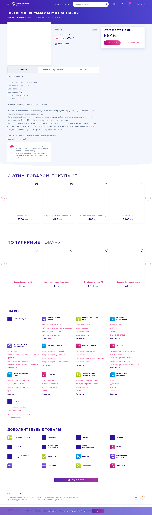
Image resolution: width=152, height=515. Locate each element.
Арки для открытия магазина (87, 384)
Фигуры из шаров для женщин (53, 355)
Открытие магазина (49, 387)
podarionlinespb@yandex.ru (25, 153)
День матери (115, 384)
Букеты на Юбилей (83, 362)
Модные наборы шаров (54, 319)
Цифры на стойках (14, 410)
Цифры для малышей (15, 384)
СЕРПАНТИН (86, 465)
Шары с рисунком (83, 335)
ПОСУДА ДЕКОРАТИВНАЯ (88, 447)
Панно (78, 391)
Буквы (9, 391)
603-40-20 (62, 4)
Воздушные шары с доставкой (90, 319)
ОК (98, 511)
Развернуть (46, 338)
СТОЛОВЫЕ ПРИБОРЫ (21, 437)
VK (136, 497)
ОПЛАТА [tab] (83, 70)
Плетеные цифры (14, 417)
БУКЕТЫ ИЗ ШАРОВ (89, 346)
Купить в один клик (131, 42)
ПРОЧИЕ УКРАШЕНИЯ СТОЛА (21, 456)
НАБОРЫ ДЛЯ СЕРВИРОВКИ (53, 447)
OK (142, 497)
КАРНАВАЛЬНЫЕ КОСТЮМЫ (122, 456)
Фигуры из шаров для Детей (53, 358)
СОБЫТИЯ (51, 374)
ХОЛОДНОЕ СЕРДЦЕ (117, 335)
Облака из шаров (82, 331)
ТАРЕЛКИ (119, 437)
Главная (10, 18)
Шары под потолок (83, 324)
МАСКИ (16, 465)
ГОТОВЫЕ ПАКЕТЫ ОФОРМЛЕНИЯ (20, 346)
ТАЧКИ (112, 331)
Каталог (20, 18)
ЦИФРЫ (16, 401)
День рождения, (48, 380)
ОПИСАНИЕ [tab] (22, 70)
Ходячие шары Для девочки (121, 358)
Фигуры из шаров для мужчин (53, 351)
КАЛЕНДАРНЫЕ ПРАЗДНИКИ (122, 374)
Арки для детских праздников (87, 380)
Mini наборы (12, 351)
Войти (139, 4)
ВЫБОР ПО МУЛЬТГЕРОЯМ (122, 319)
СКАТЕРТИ (17, 447)
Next (148, 197)
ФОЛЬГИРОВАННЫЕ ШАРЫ (20, 374)
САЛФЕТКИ (52, 437)
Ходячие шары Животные (120, 361)
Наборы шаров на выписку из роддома (57, 328)
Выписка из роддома (50, 384)
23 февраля (114, 380)
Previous (4, 197)
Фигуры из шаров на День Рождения (56, 362)
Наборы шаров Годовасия (52, 331)
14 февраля (114, 391)
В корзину (112, 42)
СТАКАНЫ (85, 437)
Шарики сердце (82, 328)
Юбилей (45, 391)
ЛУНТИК (113, 328)
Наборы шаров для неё (51, 335)
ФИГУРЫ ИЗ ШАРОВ (55, 346)
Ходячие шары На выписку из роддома (125, 365)
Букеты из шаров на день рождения (90, 358)
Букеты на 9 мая (82, 355)
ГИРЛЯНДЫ (52, 465)
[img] (8, 4)
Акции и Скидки (19, 319)
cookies (64, 511)
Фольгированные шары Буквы (19, 387)
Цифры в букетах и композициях (19, 414)
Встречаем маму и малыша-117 (48, 18)
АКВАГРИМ (52, 456)
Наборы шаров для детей (51, 324)
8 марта (113, 387)
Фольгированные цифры (16, 407)
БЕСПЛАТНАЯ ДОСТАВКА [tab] (53, 70)
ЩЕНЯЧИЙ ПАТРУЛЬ (118, 324)
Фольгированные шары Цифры (19, 380)
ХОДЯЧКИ (119, 346)
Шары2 (30, 18)
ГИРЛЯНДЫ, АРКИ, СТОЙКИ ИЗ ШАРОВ (89, 374)
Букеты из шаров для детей (86, 351)
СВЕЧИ (118, 447)
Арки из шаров (82, 387)
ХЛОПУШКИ (120, 465)
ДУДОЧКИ (85, 456)
